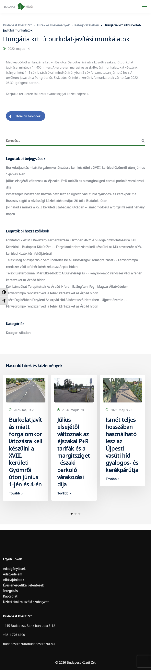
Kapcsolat (10, 596)
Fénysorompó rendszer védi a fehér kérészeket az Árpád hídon (52, 293)
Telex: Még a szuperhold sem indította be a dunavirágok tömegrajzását (59, 260)
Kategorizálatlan (18, 333)
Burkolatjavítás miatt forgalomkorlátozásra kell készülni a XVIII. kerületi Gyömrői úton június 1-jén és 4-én (25, 452)
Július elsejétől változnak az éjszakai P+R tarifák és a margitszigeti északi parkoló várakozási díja (73, 452)
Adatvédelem (12, 574)
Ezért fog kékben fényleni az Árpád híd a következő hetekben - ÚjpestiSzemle (64, 300)
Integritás (10, 591)
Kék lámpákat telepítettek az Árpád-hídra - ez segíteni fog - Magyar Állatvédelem (67, 286)
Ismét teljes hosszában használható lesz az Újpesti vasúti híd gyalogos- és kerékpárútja (71, 194)
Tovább (14, 493)
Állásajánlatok (13, 580)
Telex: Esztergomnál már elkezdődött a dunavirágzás (45, 273)
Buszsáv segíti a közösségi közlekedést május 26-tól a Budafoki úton (56, 201)
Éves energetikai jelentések (23, 585)
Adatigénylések (14, 569)
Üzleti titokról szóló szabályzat (26, 602)
